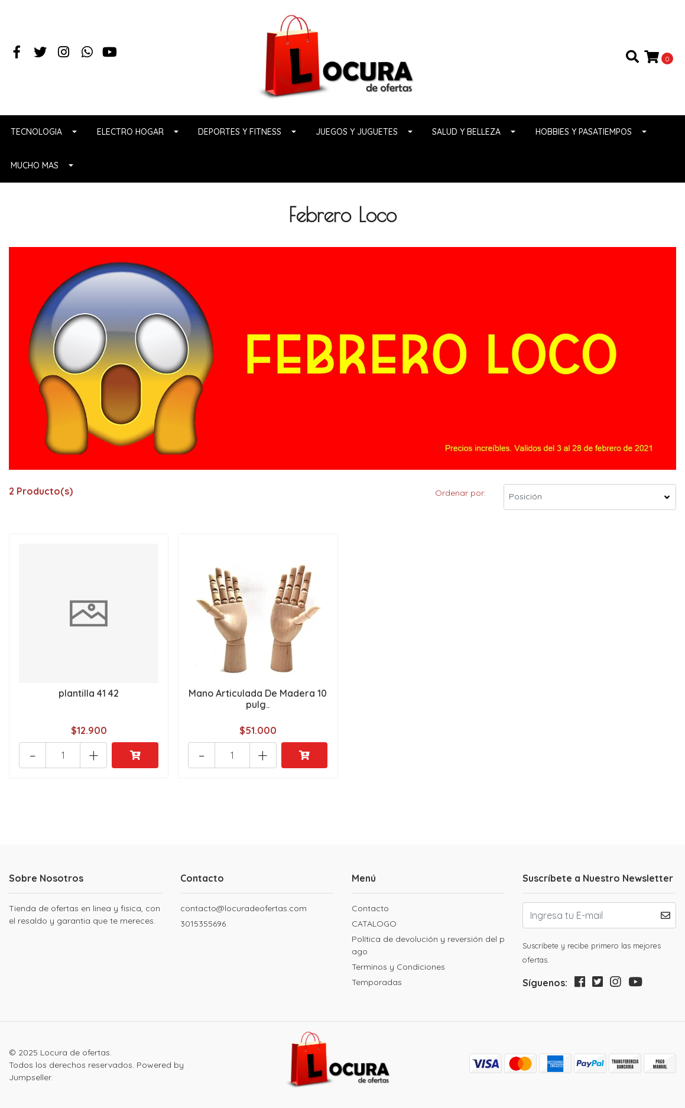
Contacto (370, 908)
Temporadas (377, 982)
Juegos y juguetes (357, 131)
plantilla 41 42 (89, 693)
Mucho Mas (35, 165)
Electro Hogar (130, 131)
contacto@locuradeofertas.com (243, 908)
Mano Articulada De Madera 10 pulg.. (258, 698)
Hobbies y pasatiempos (583, 131)
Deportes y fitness (239, 131)
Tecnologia (36, 131)
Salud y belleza (466, 131)
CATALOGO (374, 923)
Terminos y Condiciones (398, 966)
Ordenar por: (460, 493)
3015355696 (203, 923)
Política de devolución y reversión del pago (428, 945)
